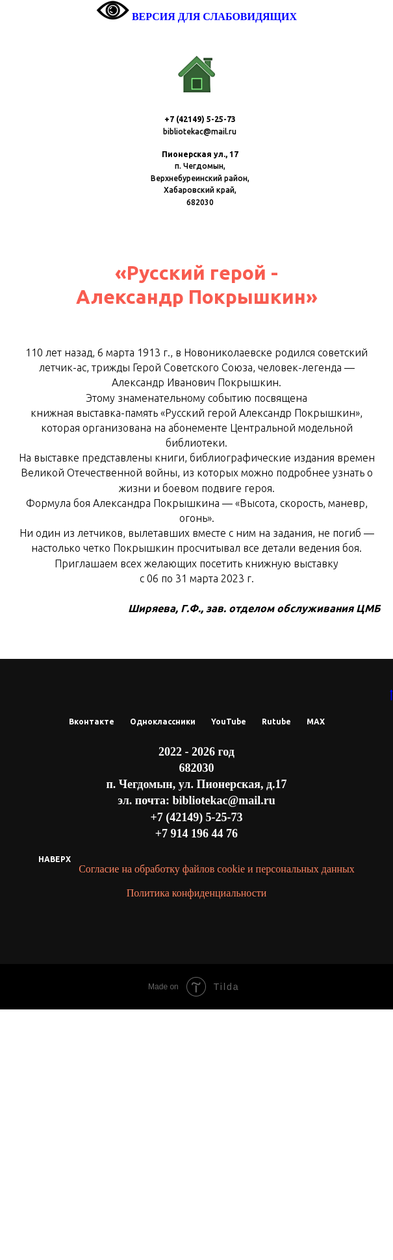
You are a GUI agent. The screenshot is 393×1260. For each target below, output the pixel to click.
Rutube (276, 973)
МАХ (316, 973)
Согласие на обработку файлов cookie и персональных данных (217, 1120)
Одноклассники (163, 973)
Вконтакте (91, 973)
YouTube (228, 973)
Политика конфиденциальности (197, 1143)
